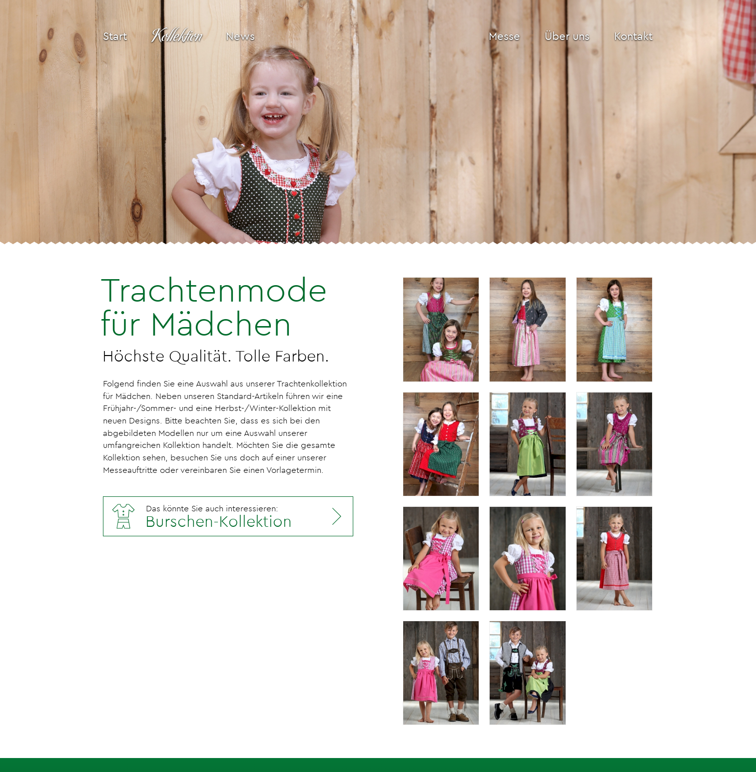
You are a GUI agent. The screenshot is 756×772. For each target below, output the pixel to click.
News (240, 36)
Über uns (567, 36)
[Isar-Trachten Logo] (371, 36)
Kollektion (176, 36)
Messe (504, 36)
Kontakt (633, 36)
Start (115, 36)
